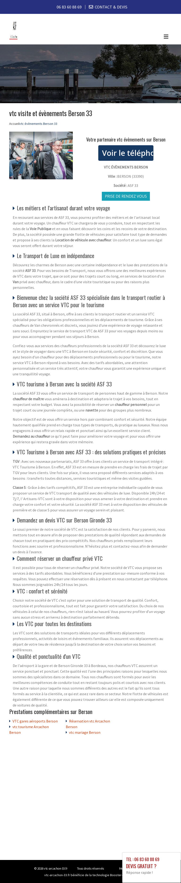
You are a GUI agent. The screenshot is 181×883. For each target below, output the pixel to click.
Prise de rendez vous (126, 196)
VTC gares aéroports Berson (35, 721)
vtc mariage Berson (84, 732)
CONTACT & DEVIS (111, 7)
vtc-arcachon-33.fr (55, 868)
